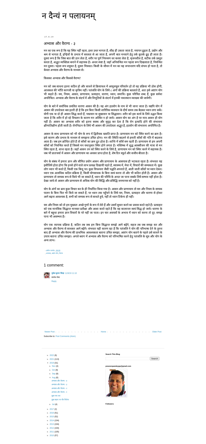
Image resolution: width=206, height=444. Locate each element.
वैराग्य (61, 253)
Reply (54, 281)
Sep (54, 374)
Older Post (156, 332)
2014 (52, 420)
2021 (52, 359)
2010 (52, 435)
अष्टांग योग (55, 253)
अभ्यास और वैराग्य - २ (59, 388)
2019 (52, 363)
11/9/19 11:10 (71, 273)
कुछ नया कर (56, 396)
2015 (52, 416)
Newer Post (50, 332)
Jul (53, 404)
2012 (52, 428)
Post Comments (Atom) (66, 336)
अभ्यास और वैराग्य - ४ (59, 381)
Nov (54, 366)
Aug (54, 377)
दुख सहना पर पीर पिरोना (60, 400)
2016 (52, 413)
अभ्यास (48, 253)
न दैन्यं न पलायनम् (68, 15)
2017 (52, 409)
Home (103, 332)
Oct (54, 370)
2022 (52, 355)
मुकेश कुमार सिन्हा (58, 273)
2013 (52, 424)
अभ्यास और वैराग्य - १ (59, 392)
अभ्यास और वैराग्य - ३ (59, 384)
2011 (52, 432)
